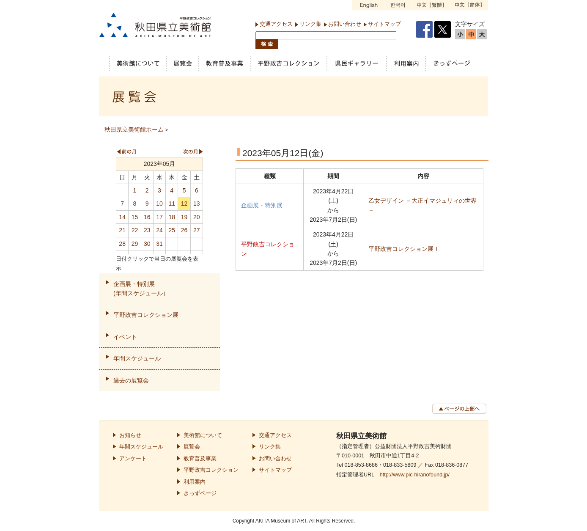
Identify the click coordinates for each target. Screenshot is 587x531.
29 (135, 243)
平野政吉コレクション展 (145, 314)
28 (122, 243)
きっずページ (200, 493)
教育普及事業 (200, 459)
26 (184, 230)
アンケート (133, 459)
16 (147, 217)
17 (159, 217)
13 (196, 203)
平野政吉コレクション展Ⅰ (403, 248)
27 (196, 230)
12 (184, 203)
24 (159, 230)
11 (171, 203)
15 (135, 217)
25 (171, 230)
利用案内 (195, 482)
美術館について (203, 435)
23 (147, 230)
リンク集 (310, 24)
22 (135, 230)
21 (122, 230)
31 (159, 243)
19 (184, 217)
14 (122, 217)
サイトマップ (384, 24)
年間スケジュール (137, 358)
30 (147, 243)
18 (171, 217)
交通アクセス (276, 24)
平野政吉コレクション (211, 470)
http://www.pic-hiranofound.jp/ (415, 475)
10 (159, 203)
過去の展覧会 (131, 380)
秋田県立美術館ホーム (134, 129)
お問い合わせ (344, 24)
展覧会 (192, 447)
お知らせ (130, 435)
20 (196, 217)
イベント (125, 336)
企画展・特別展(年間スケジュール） (141, 289)
